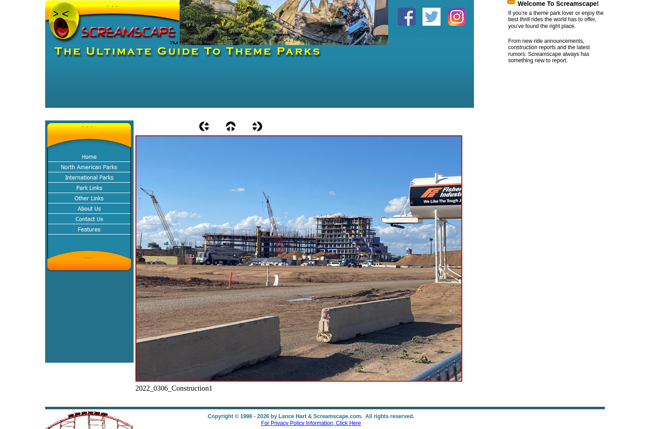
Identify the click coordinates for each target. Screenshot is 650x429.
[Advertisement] (209, 87)
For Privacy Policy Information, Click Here (311, 423)
